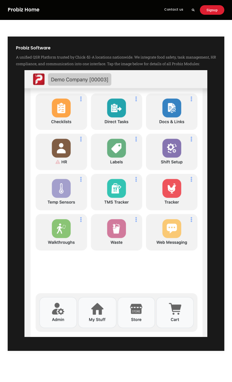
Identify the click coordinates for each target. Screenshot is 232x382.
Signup (212, 10)
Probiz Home (23, 10)
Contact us (173, 9)
